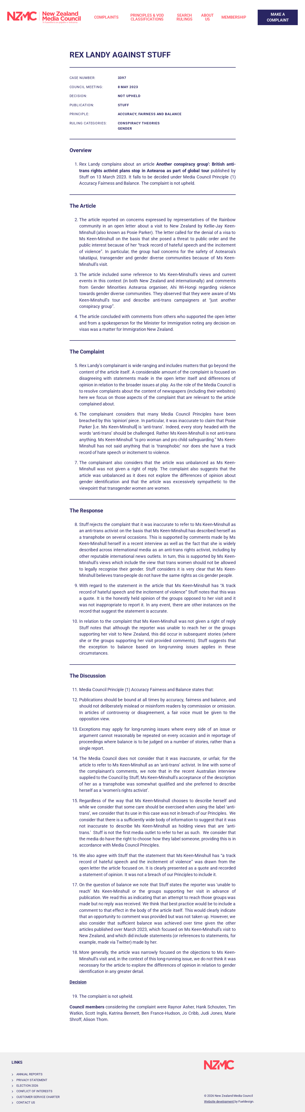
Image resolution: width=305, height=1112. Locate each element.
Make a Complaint (273, 12)
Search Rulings (184, 17)
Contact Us (25, 1102)
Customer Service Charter (38, 1097)
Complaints (106, 17)
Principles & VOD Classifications (147, 17)
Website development (219, 1101)
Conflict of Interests (34, 1091)
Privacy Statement (31, 1080)
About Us (207, 17)
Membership (233, 17)
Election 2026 (27, 1085)
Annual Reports (29, 1074)
